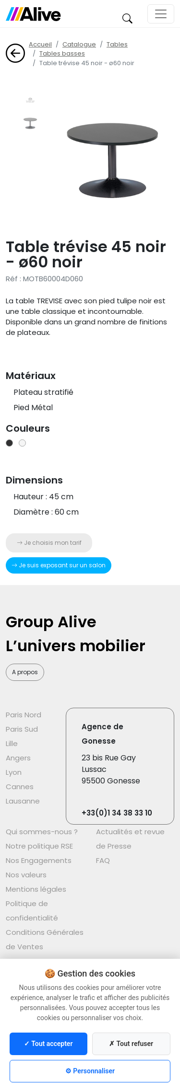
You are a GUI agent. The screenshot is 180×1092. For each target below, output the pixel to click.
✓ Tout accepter (48, 1043)
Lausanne (23, 801)
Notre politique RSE (39, 846)
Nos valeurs (26, 875)
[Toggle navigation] (160, 13)
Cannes (20, 787)
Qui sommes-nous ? (42, 832)
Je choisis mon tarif (49, 543)
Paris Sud (22, 729)
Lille (12, 743)
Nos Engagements (39, 860)
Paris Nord (23, 715)
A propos (25, 672)
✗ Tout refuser (131, 1043)
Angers (18, 758)
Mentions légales (36, 889)
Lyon (14, 772)
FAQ (103, 860)
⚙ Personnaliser (90, 1071)
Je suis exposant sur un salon (59, 565)
